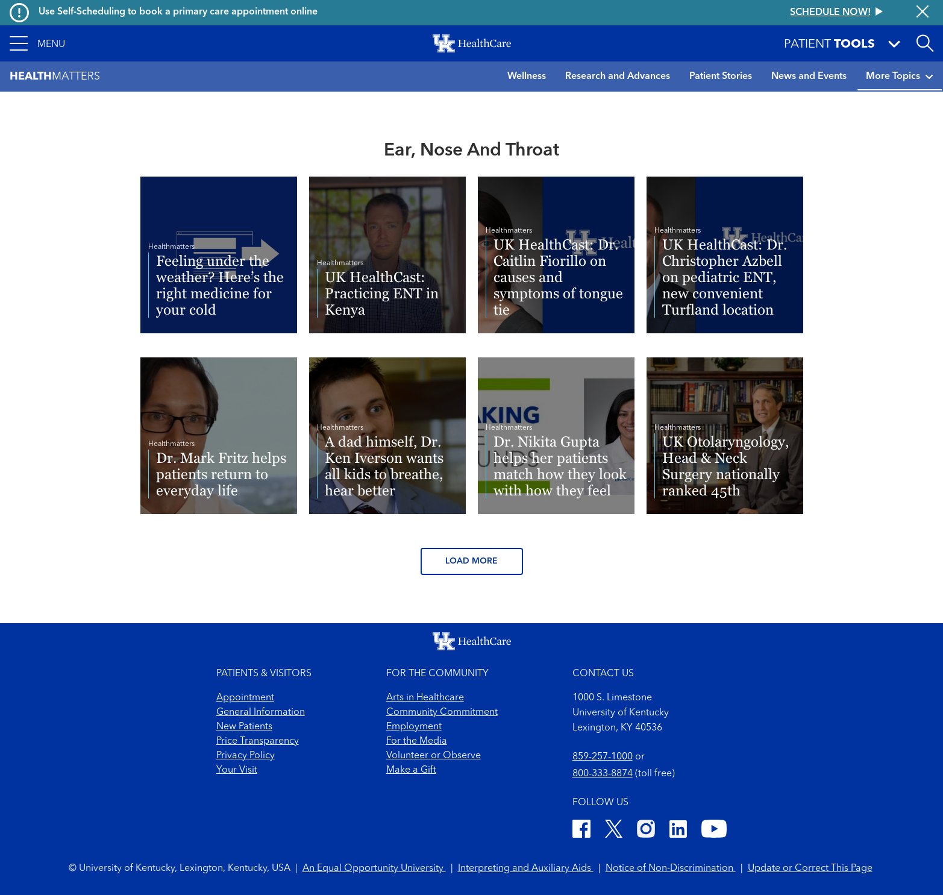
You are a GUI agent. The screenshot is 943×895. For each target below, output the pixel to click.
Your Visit (236, 770)
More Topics (899, 76)
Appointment (245, 698)
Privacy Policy (245, 756)
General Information (260, 712)
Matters (55, 77)
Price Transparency (257, 741)
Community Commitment (442, 712)
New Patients (244, 727)
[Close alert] (922, 12)
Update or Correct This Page (810, 868)
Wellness (526, 76)
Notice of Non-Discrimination (671, 868)
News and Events (809, 76)
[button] (37, 43)
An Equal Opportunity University (374, 868)
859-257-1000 (602, 757)
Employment (414, 727)
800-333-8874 (602, 774)
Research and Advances (617, 76)
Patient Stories (720, 76)
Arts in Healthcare (425, 698)
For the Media (416, 741)
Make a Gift (411, 770)
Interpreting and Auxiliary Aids (526, 868)
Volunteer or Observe (433, 756)
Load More (471, 561)
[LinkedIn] (678, 831)
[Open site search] (925, 43)
